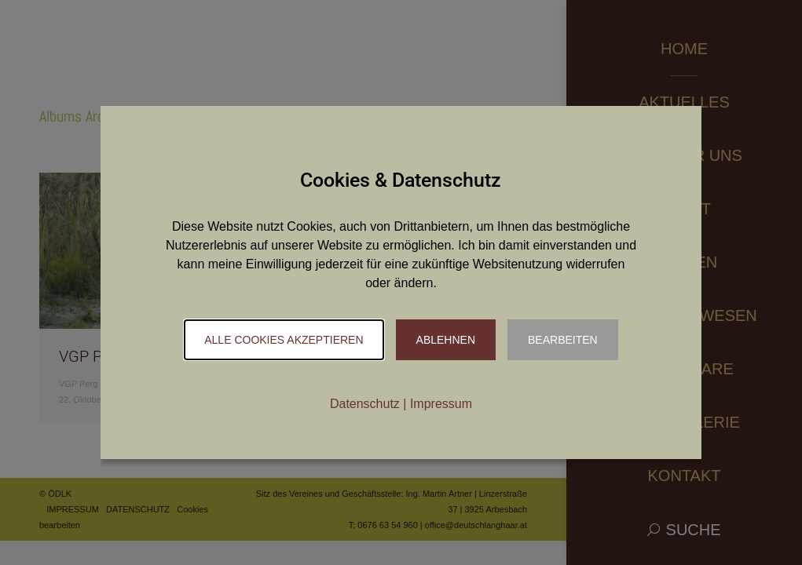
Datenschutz (365, 403)
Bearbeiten (563, 340)
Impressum (441, 403)
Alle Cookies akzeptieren (283, 340)
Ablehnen (445, 340)
